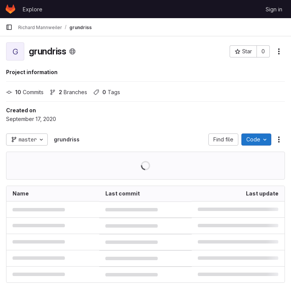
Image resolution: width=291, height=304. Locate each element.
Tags (106, 92)
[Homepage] (10, 9)
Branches (68, 92)
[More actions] (279, 51)
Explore (32, 9)
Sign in (274, 9)
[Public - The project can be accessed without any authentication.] (72, 51)
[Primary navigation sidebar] (9, 27)
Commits (25, 92)
